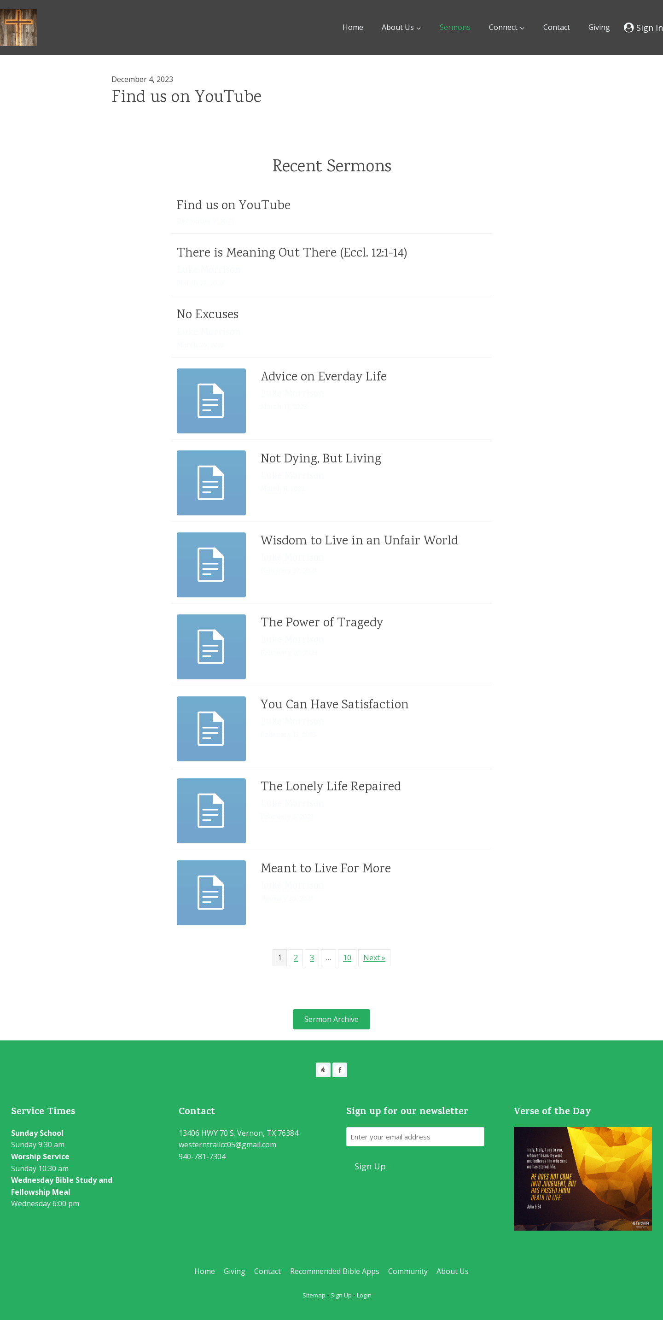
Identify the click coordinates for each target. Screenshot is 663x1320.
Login (364, 1295)
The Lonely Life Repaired (331, 787)
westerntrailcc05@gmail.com (227, 1144)
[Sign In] (643, 27)
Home (353, 27)
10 (347, 957)
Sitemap (314, 1295)
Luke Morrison (209, 270)
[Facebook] (339, 1070)
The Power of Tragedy (322, 623)
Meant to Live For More (326, 869)
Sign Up (341, 1295)
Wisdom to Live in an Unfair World (359, 541)
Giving (599, 27)
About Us (452, 1271)
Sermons (455, 27)
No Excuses (207, 315)
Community (408, 1271)
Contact (556, 27)
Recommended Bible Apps (334, 1271)
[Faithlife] (323, 1070)
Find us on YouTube (186, 98)
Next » (374, 957)
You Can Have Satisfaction (335, 705)
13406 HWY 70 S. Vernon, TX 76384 (238, 1133)
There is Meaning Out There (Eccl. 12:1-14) (292, 254)
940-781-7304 (202, 1156)
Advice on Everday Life (324, 377)
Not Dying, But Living (321, 459)
